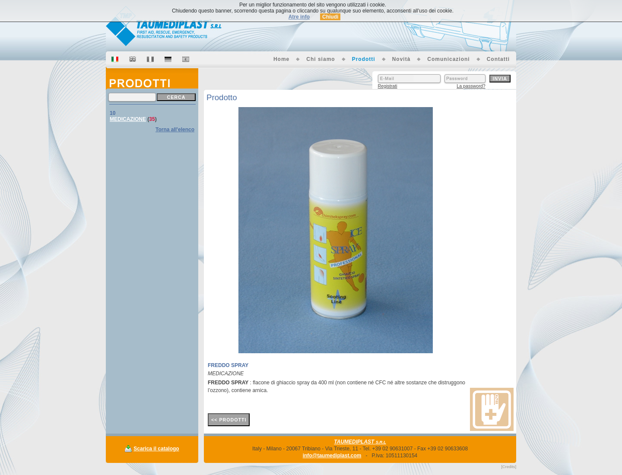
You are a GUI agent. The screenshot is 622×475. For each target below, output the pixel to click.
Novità (401, 59)
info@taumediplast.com (332, 456)
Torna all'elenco (175, 130)
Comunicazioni (448, 59)
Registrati (387, 86)
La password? (471, 86)
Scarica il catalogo (156, 449)
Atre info (299, 17)
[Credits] (508, 467)
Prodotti (363, 59)
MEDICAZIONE (128, 119)
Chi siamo (320, 59)
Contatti (498, 59)
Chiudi (330, 17)
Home (281, 59)
